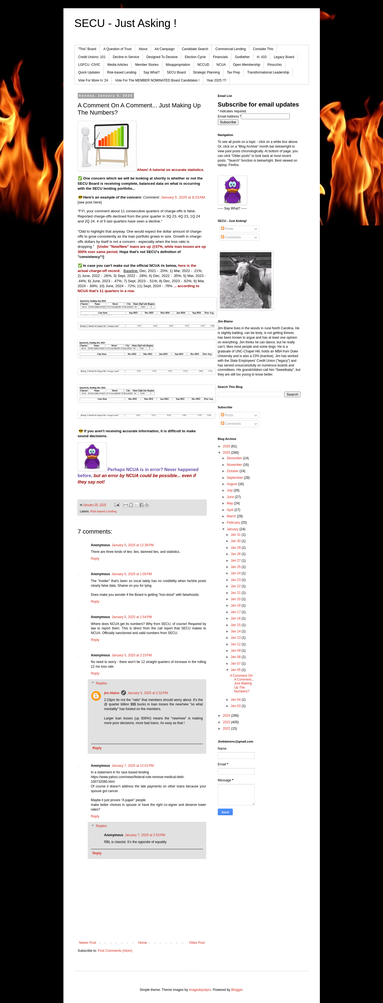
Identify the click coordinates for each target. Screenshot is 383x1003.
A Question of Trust (117, 49)
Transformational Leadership (268, 72)
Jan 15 (236, 625)
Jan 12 (236, 644)
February (234, 522)
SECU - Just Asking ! (125, 23)
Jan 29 (236, 548)
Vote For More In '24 (93, 80)
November (235, 465)
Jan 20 (236, 599)
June (231, 497)
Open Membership (246, 65)
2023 (227, 722)
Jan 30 (236, 541)
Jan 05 (236, 670)
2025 (227, 453)
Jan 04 (236, 700)
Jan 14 (236, 631)
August (232, 484)
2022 (227, 728)
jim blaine (111, 693)
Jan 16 (236, 618)
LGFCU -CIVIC (89, 65)
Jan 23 (236, 580)
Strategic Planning (206, 72)
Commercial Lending (230, 49)
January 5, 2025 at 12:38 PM (133, 545)
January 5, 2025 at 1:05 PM (132, 574)
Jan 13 (236, 638)
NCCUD (203, 65)
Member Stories (147, 65)
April (230, 510)
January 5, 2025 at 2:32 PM (148, 693)
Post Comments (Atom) (115, 951)
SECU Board (176, 72)
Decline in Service (126, 57)
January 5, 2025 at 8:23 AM (183, 197)
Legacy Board (284, 57)
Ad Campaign (164, 49)
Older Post (197, 943)
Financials (220, 57)
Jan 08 (236, 657)
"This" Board (87, 49)
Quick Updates (89, 72)
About (143, 49)
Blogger (236, 990)
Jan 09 (236, 651)
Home (142, 943)
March (232, 516)
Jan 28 (236, 554)
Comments (231, 237)
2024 (227, 715)
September (235, 478)
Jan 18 (236, 605)
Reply (95, 559)
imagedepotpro (200, 990)
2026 (227, 446)
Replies (101, 683)
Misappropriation (178, 65)
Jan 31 (236, 535)
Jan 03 (236, 706)
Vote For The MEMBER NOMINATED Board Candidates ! (157, 80)
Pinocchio (274, 65)
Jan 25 (236, 567)
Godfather (242, 57)
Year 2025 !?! (216, 80)
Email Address (229, 116)
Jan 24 (236, 573)
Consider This (263, 49)
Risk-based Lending (121, 72)
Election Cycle (195, 57)
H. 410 (262, 57)
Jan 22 (236, 586)
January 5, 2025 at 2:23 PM (132, 655)
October (233, 471)
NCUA (221, 65)
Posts (227, 229)
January (233, 529)
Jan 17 (236, 612)
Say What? (151, 72)
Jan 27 (236, 560)
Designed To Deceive (162, 57)
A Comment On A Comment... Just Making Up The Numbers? (242, 684)
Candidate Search (195, 49)
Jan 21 (236, 593)
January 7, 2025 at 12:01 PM (133, 766)
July (230, 490)
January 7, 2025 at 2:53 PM (145, 835)
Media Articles (118, 65)
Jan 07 (236, 663)
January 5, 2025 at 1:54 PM (132, 617)
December (235, 458)
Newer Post (87, 943)
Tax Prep (233, 72)
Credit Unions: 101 (92, 57)
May (230, 503)
